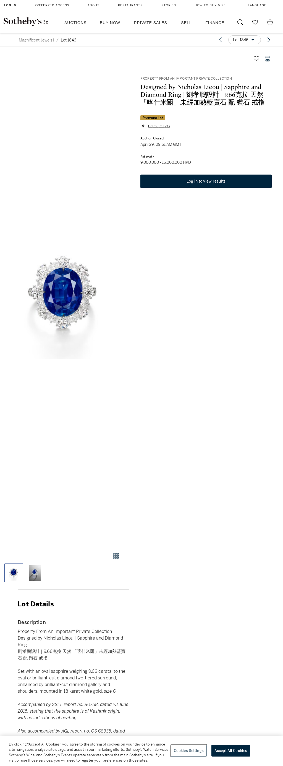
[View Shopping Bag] (270, 22)
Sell (186, 22)
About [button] (93, 5)
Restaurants (130, 5)
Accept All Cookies (230, 750)
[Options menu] (244, 39)
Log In (10, 5)
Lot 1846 (68, 40)
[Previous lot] (220, 39)
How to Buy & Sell (212, 5)
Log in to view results (206, 181)
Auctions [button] (75, 22)
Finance (214, 22)
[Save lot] (256, 58)
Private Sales (150, 22)
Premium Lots (159, 126)
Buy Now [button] (110, 22)
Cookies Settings (189, 750)
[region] (141, 751)
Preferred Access (52, 5)
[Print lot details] (267, 58)
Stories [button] (168, 5)
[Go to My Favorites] (255, 22)
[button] (64, 297)
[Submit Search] (240, 22)
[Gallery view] (115, 555)
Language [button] (257, 5)
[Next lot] (268, 39)
